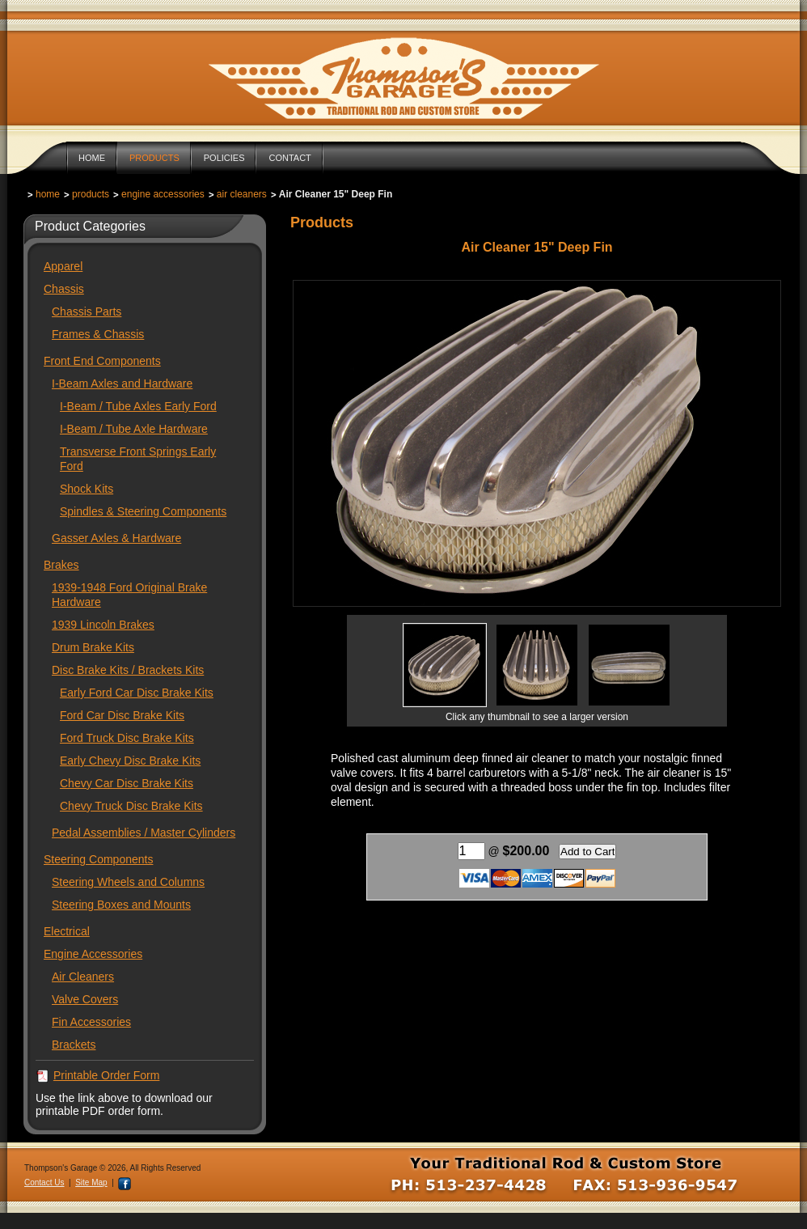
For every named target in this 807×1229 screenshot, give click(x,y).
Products (154, 158)
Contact (289, 158)
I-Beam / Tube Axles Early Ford (138, 406)
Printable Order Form (106, 1075)
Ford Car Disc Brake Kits (122, 715)
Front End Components (102, 360)
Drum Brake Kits (93, 647)
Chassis (64, 288)
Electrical (67, 931)
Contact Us (44, 1182)
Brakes (61, 564)
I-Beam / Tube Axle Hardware (134, 428)
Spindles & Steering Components (143, 511)
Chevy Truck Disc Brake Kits (131, 805)
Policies (224, 158)
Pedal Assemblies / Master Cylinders (143, 832)
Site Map (91, 1182)
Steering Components (98, 859)
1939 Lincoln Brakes (103, 624)
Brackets (73, 1044)
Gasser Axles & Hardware (116, 538)
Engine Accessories (163, 194)
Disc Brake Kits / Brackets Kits (128, 669)
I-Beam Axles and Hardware (122, 383)
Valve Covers (85, 999)
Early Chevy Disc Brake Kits (130, 760)
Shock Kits (86, 488)
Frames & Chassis (98, 334)
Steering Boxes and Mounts (121, 904)
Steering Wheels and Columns (128, 881)
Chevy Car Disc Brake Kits (126, 783)
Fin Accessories (91, 1021)
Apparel (63, 266)
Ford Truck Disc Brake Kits (127, 737)
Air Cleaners (242, 194)
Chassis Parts (86, 311)
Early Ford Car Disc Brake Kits (136, 692)
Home (91, 158)
